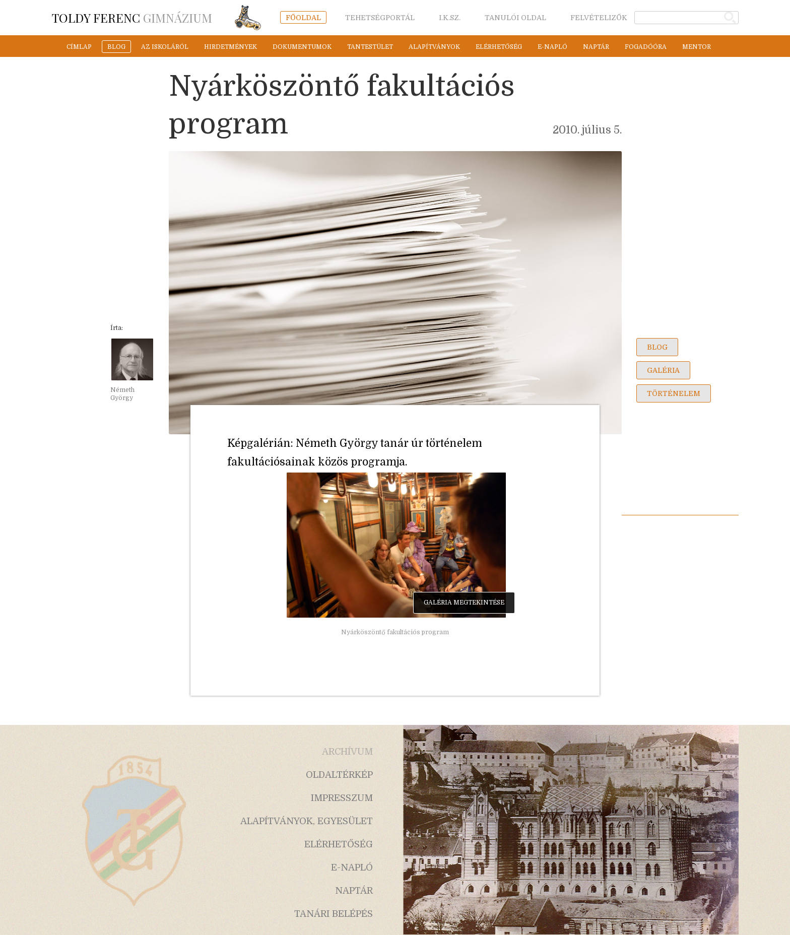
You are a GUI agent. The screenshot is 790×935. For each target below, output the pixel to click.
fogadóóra (646, 46)
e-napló (552, 46)
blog (116, 46)
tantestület (370, 46)
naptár (596, 46)
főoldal (303, 18)
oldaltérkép (339, 775)
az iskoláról (164, 46)
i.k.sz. (449, 18)
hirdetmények (230, 46)
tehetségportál (380, 18)
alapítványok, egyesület (306, 821)
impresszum (342, 798)
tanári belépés (333, 914)
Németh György (122, 394)
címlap (79, 46)
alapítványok (434, 46)
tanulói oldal (515, 18)
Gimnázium (132, 18)
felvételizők (598, 18)
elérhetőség (499, 46)
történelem (673, 393)
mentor (696, 46)
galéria (663, 370)
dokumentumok (302, 46)
